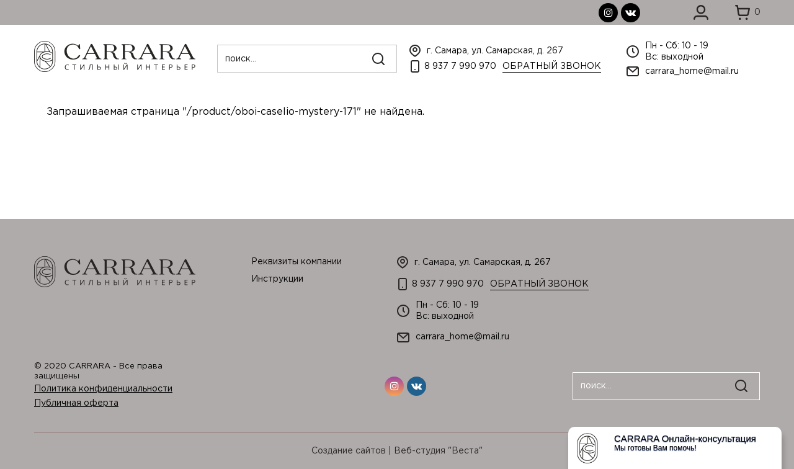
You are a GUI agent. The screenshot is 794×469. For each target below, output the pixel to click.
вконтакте (630, 12)
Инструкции (277, 279)
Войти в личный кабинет (701, 12)
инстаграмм (608, 12)
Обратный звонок (551, 66)
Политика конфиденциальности (103, 389)
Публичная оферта (76, 403)
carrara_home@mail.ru (692, 71)
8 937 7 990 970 (460, 66)
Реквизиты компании (296, 262)
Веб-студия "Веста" (438, 451)
